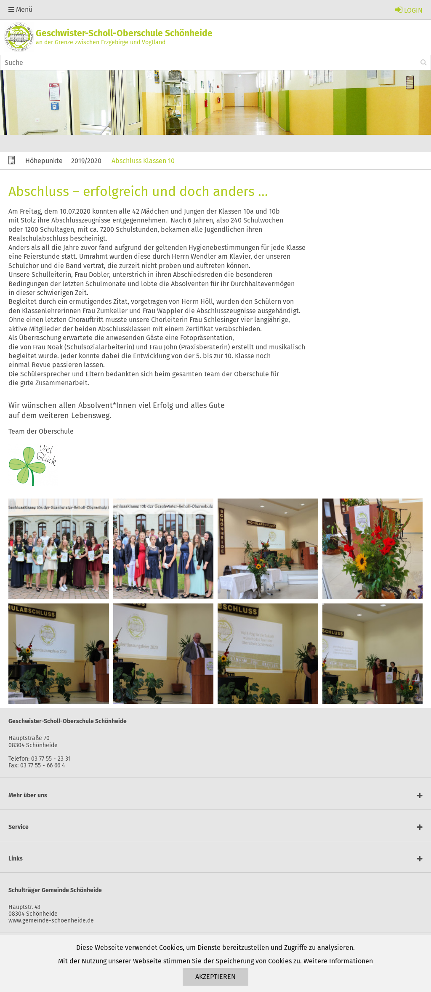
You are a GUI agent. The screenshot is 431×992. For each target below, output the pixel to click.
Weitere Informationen (338, 961)
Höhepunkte (44, 161)
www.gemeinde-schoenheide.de (51, 920)
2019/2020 (86, 161)
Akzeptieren (215, 977)
